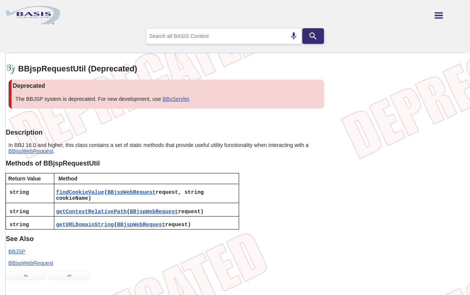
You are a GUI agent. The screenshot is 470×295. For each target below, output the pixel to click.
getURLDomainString (85, 225)
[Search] (313, 36)
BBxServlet (175, 99)
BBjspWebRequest (31, 151)
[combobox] (224, 36)
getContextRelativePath (91, 212)
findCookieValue (80, 192)
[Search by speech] (293, 36)
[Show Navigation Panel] (450, 15)
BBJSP (17, 251)
